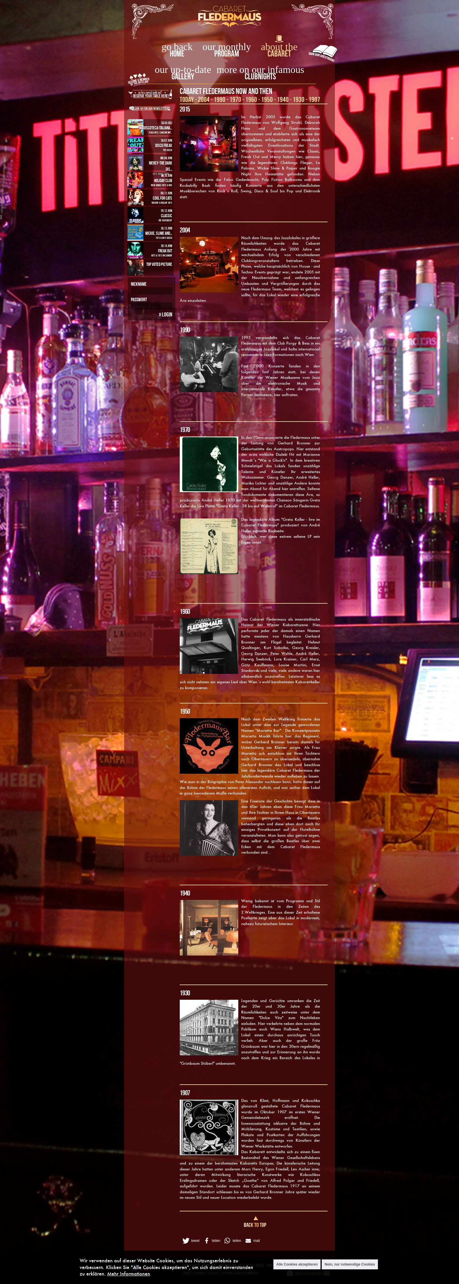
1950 (267, 99)
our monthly (227, 46)
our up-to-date (183, 69)
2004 (204, 99)
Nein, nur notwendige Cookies (350, 1264)
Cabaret (279, 53)
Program (226, 53)
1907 (314, 99)
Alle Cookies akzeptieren (297, 1264)
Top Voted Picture (159, 264)
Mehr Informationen (128, 1274)
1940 (283, 99)
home (177, 53)
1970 (235, 99)
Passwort (139, 299)
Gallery (183, 76)
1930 (298, 99)
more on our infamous (260, 69)
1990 (219, 99)
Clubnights (260, 76)
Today (187, 99)
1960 (251, 99)
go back (177, 46)
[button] (190, 1240)
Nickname (138, 284)
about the (279, 46)
